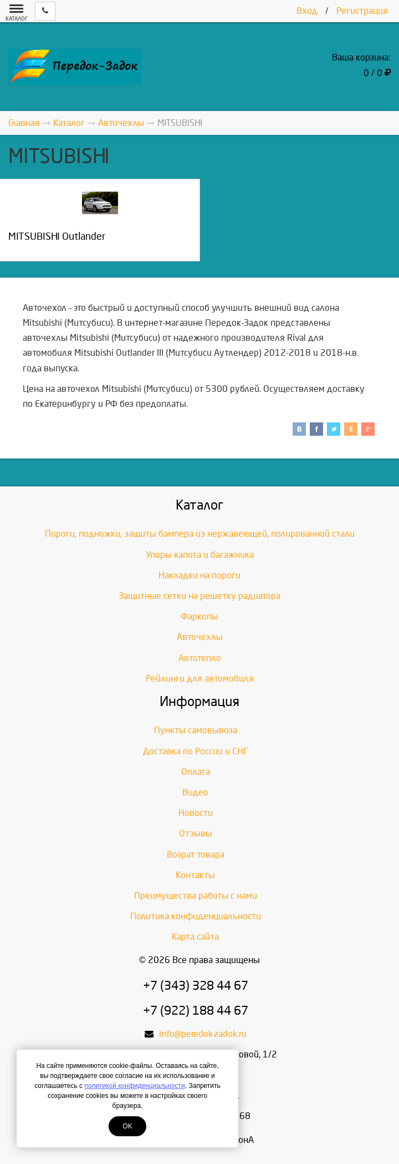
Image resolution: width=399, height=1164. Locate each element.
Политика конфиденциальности (195, 916)
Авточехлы (200, 637)
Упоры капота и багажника (200, 555)
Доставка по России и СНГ (195, 751)
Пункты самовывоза (195, 730)
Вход (307, 11)
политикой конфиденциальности (134, 1086)
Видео (195, 792)
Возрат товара (195, 854)
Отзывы (195, 833)
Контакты (195, 875)
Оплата (195, 772)
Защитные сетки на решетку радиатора (199, 596)
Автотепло (199, 658)
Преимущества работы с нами (195, 895)
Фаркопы (199, 616)
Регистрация (362, 11)
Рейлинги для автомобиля (200, 678)
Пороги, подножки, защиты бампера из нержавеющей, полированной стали (200, 533)
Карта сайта (195, 936)
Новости (195, 813)
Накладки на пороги (199, 575)
